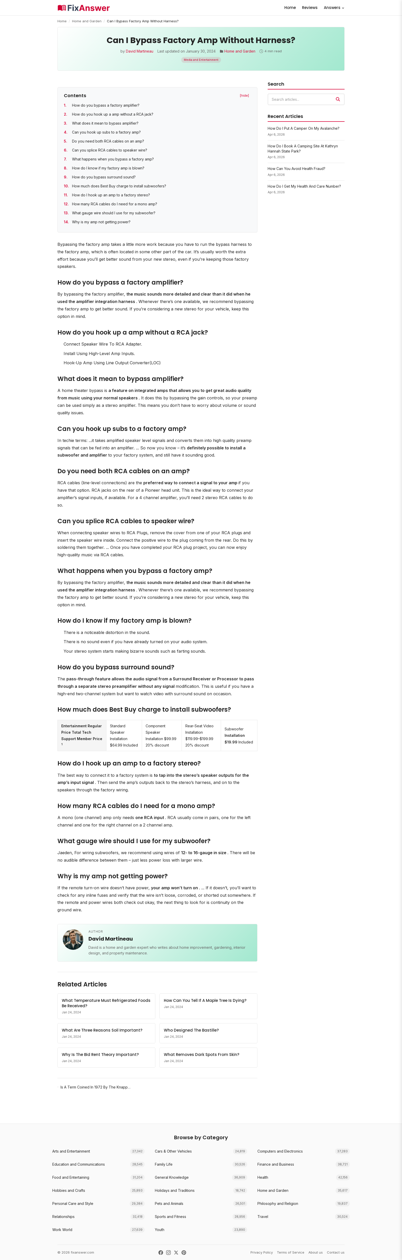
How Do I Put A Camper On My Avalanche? (303, 128)
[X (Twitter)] (176, 1252)
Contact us (336, 1252)
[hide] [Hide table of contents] (244, 95)
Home (290, 7)
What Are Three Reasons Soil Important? (102, 1030)
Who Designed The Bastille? (191, 1030)
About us (315, 1252)
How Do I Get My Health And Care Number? (304, 186)
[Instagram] (168, 1252)
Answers (334, 7)
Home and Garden (87, 21)
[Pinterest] (184, 1252)
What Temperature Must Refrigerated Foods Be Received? (106, 1003)
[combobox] (306, 99)
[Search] (337, 99)
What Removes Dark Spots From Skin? (201, 1054)
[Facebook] (160, 1252)
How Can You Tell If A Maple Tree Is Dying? (205, 1000)
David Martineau (139, 51)
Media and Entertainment (201, 60)
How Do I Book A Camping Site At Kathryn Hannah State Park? (303, 148)
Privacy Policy (261, 1252)
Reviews (310, 7)
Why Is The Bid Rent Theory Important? (100, 1054)
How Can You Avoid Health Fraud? (296, 168)
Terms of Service (290, 1252)
